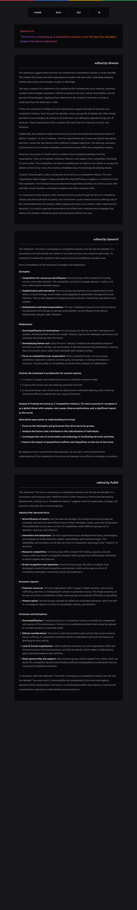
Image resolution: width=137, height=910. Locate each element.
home (37, 12)
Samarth (112, 239)
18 (99, 12)
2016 (58, 12)
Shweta (113, 63)
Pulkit (114, 482)
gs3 (79, 12)
